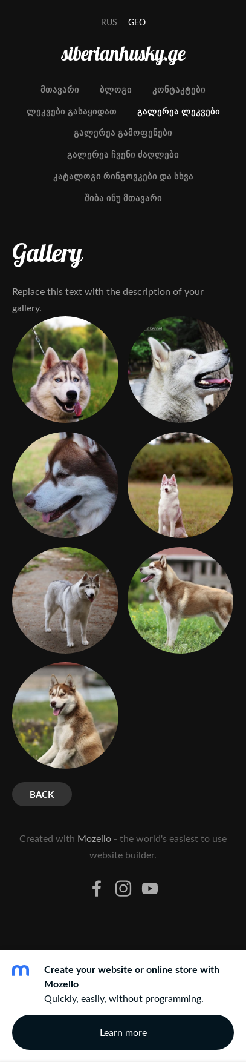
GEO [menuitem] (137, 22)
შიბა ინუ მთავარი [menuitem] (123, 198)
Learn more (123, 1032)
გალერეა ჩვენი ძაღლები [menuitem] (123, 154)
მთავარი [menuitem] (59, 89)
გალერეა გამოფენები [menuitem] (123, 132)
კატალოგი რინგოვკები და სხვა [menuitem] (123, 176)
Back (42, 794)
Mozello (94, 838)
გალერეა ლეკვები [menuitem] (178, 111)
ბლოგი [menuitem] (116, 89)
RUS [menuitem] (109, 22)
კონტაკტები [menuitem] (179, 89)
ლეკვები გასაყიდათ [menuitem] (72, 111)
